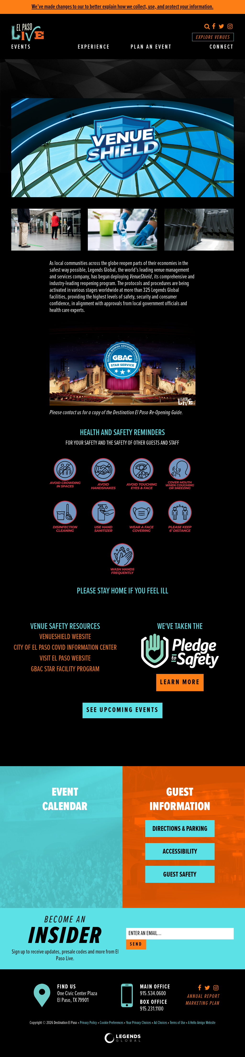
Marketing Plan (203, 1003)
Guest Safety (179, 874)
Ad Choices (160, 1023)
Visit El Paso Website (65, 658)
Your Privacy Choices (138, 1023)
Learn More (180, 682)
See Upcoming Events (122, 710)
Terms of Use (177, 1023)
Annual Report (203, 996)
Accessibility (180, 851)
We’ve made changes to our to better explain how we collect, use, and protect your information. (122, 7)
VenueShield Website (65, 637)
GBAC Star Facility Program (65, 669)
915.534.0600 (153, 994)
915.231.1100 (151, 1009)
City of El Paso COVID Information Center (65, 648)
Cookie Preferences (111, 1023)
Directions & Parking (179, 829)
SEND (136, 944)
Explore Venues (213, 37)
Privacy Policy (88, 1023)
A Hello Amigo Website (201, 1023)
